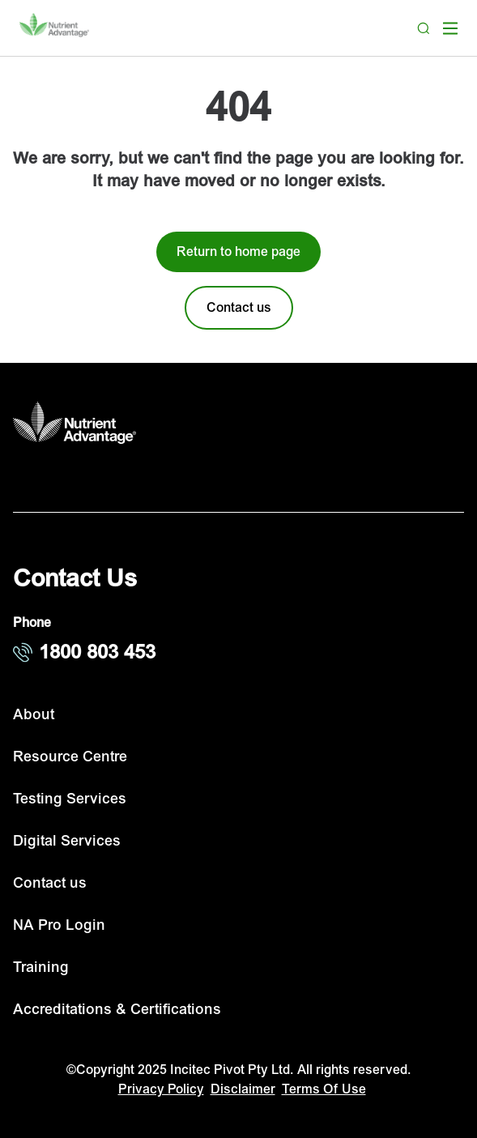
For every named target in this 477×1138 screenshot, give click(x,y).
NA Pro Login (59, 925)
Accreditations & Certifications (117, 1009)
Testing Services (69, 799)
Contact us (50, 883)
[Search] (423, 28)
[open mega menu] (450, 28)
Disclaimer (243, 1089)
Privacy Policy (161, 1089)
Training (41, 967)
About (33, 714)
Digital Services (67, 841)
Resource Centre (70, 757)
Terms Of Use (324, 1089)
